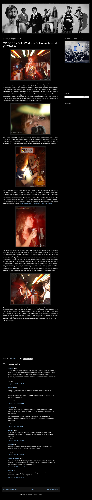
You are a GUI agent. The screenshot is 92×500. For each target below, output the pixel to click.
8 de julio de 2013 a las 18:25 (16, 454)
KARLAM (10, 368)
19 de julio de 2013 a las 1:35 (16, 477)
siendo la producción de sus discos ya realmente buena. (36, 203)
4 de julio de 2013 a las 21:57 (16, 384)
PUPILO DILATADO (13, 458)
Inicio (32, 489)
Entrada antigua (52, 489)
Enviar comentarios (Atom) (34, 494)
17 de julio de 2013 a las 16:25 (16, 467)
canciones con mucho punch (27, 317)
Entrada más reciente (10, 489)
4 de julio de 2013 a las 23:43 (16, 403)
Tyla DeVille (11, 387)
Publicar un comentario (12, 481)
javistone (10, 430)
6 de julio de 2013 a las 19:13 (16, 426)
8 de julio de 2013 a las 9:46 (16, 440)
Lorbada (10, 407)
